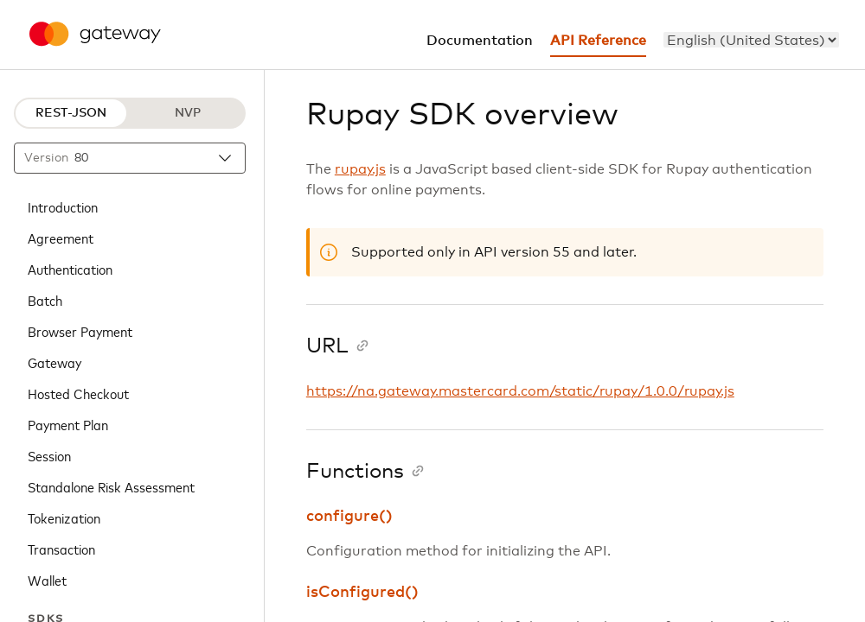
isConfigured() (362, 592)
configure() (349, 516)
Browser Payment (80, 330)
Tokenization (64, 517)
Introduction (63, 206)
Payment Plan (68, 424)
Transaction (61, 548)
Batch (45, 299)
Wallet (47, 579)
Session (49, 455)
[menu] (751, 40)
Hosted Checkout (78, 393)
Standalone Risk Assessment (111, 486)
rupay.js (360, 169)
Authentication (70, 268)
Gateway (54, 361)
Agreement (60, 237)
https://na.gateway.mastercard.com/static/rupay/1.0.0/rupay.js (520, 391)
